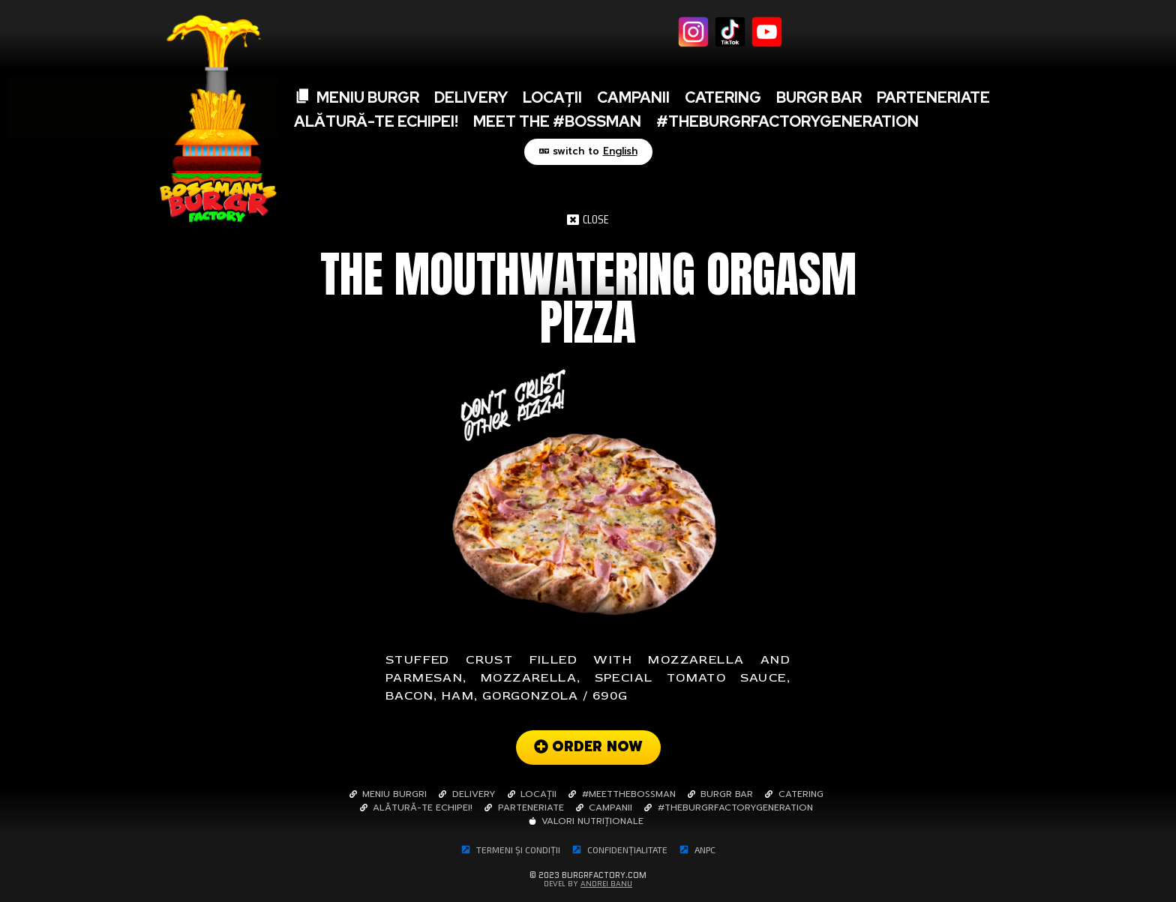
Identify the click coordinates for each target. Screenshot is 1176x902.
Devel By (588, 883)
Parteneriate (933, 97)
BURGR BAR (819, 97)
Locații (552, 97)
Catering (723, 97)
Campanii (633, 97)
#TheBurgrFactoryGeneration (787, 121)
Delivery (471, 97)
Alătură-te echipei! (376, 121)
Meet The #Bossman (557, 121)
